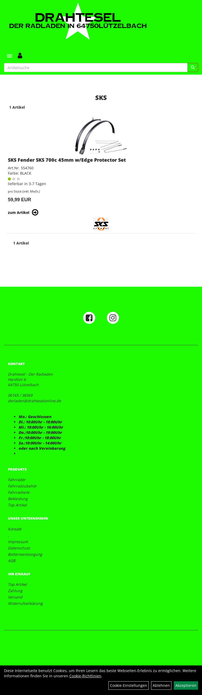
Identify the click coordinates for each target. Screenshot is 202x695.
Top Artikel (17, 504)
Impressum (18, 541)
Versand (15, 597)
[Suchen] (192, 67)
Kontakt (14, 528)
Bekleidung (18, 498)
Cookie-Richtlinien (85, 675)
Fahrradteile (19, 492)
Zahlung (15, 590)
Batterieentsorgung (25, 554)
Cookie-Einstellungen (128, 685)
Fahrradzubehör (22, 485)
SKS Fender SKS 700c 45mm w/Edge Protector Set (67, 160)
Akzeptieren (185, 685)
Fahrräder (17, 479)
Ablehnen (161, 685)
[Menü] (9, 56)
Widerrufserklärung (25, 603)
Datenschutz (19, 547)
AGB (11, 560)
